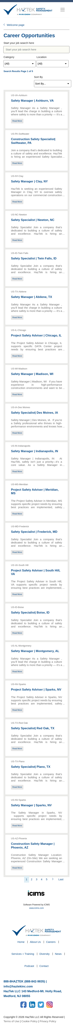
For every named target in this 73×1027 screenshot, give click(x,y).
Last (60, 879)
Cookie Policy (29, 1021)
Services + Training (22, 953)
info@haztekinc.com (18, 986)
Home (20, 941)
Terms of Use (11, 1021)
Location (41, 56)
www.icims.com (36, 908)
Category (9, 56)
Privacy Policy (48, 1021)
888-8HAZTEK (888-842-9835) (24, 981)
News (58, 953)
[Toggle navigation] (62, 9)
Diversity (44, 953)
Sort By (38, 76)
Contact (44, 965)
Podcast (29, 965)
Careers (50, 941)
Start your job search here (19, 42)
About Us (35, 941)
